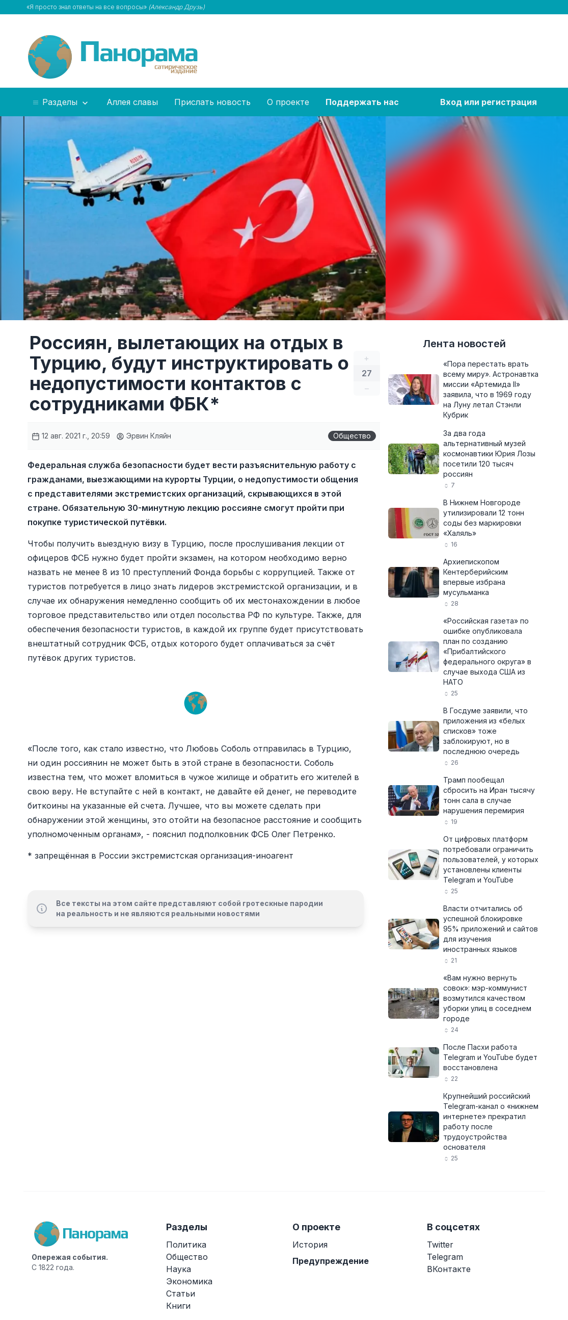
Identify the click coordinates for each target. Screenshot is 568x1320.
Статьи (180, 1293)
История (310, 1244)
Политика (186, 1244)
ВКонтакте (449, 1269)
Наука (178, 1269)
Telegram (445, 1257)
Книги (178, 1306)
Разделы (61, 102)
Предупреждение (330, 1261)
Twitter (440, 1244)
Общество (352, 435)
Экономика (189, 1281)
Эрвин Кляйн (143, 435)
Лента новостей (464, 344)
